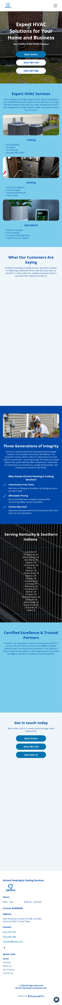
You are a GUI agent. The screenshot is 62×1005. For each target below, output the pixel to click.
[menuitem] (22, 959)
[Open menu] (55, 5)
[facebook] (4, 948)
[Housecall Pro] (36, 996)
